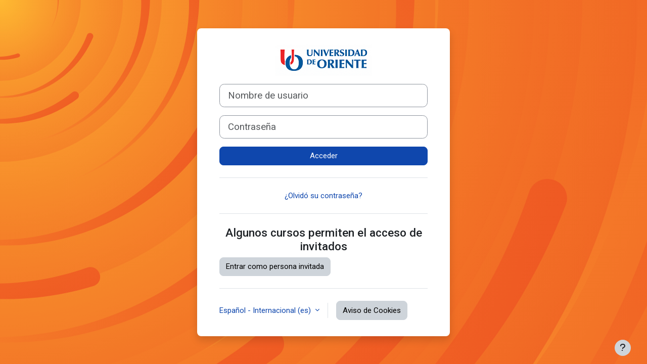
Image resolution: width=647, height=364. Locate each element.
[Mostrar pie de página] (623, 348)
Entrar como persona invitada (275, 266)
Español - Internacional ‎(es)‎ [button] (266, 310)
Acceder (324, 155)
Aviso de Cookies (372, 310)
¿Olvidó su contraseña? (323, 195)
